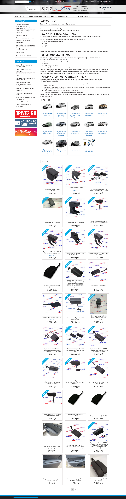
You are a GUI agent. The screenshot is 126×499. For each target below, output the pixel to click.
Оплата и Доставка (90, 1)
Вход (109, 1)
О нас (25, 16)
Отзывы (87, 16)
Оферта (105, 1)
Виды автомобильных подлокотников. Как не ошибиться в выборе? (23, 84)
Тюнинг (42, 24)
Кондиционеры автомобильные (21, 48)
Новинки (61, 16)
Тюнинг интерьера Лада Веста (24, 94)
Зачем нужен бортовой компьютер (23, 105)
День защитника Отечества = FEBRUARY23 (25, 79)
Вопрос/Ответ (77, 16)
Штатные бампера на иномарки (23, 41)
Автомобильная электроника (25, 45)
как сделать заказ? (104, 11)
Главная (18, 16)
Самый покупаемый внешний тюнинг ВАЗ (25, 98)
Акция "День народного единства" (23, 70)
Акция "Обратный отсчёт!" (24, 102)
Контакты (99, 1)
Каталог (20, 21)
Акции (68, 16)
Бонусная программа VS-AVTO (24, 74)
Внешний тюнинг (21, 35)
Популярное (52, 16)
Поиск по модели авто (37, 16)
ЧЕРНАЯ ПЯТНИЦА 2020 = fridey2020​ (25, 89)
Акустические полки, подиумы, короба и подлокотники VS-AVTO (24, 26)
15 (45, 161)
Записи (20, 61)
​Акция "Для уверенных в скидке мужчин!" (24, 65)
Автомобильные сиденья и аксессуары (25, 31)
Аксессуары (20, 52)
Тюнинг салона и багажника (25, 38)
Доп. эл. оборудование (23, 55)
